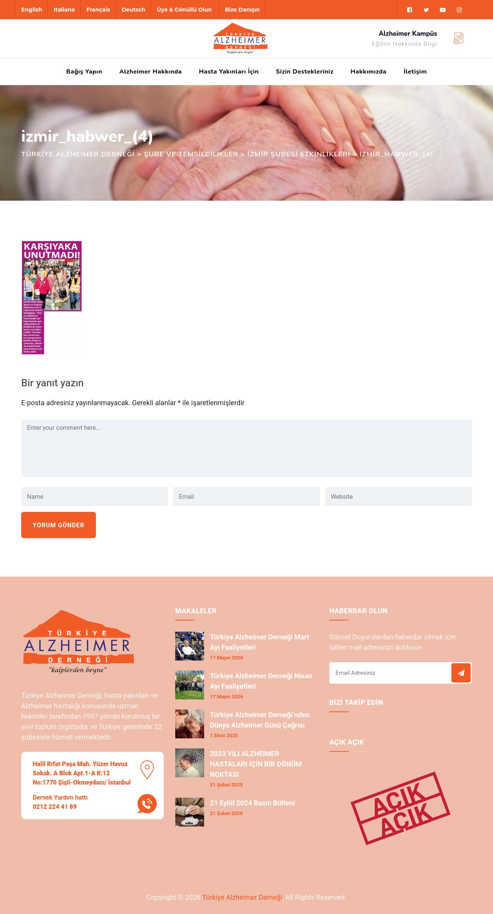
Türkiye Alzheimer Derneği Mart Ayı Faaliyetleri (259, 642)
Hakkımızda (368, 71)
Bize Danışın (242, 9)
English (31, 9)
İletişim (415, 71)
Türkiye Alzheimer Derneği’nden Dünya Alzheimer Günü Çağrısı (260, 720)
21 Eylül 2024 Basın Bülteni (252, 803)
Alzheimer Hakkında (150, 71)
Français (98, 9)
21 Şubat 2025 (226, 785)
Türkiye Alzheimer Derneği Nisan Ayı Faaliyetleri (261, 681)
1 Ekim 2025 (224, 735)
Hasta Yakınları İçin (229, 71)
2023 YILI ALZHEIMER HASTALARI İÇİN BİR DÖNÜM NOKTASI (256, 764)
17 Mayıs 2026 (226, 658)
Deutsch (133, 9)
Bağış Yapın (84, 71)
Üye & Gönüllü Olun (184, 9)
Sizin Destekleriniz (304, 71)
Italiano (64, 9)
